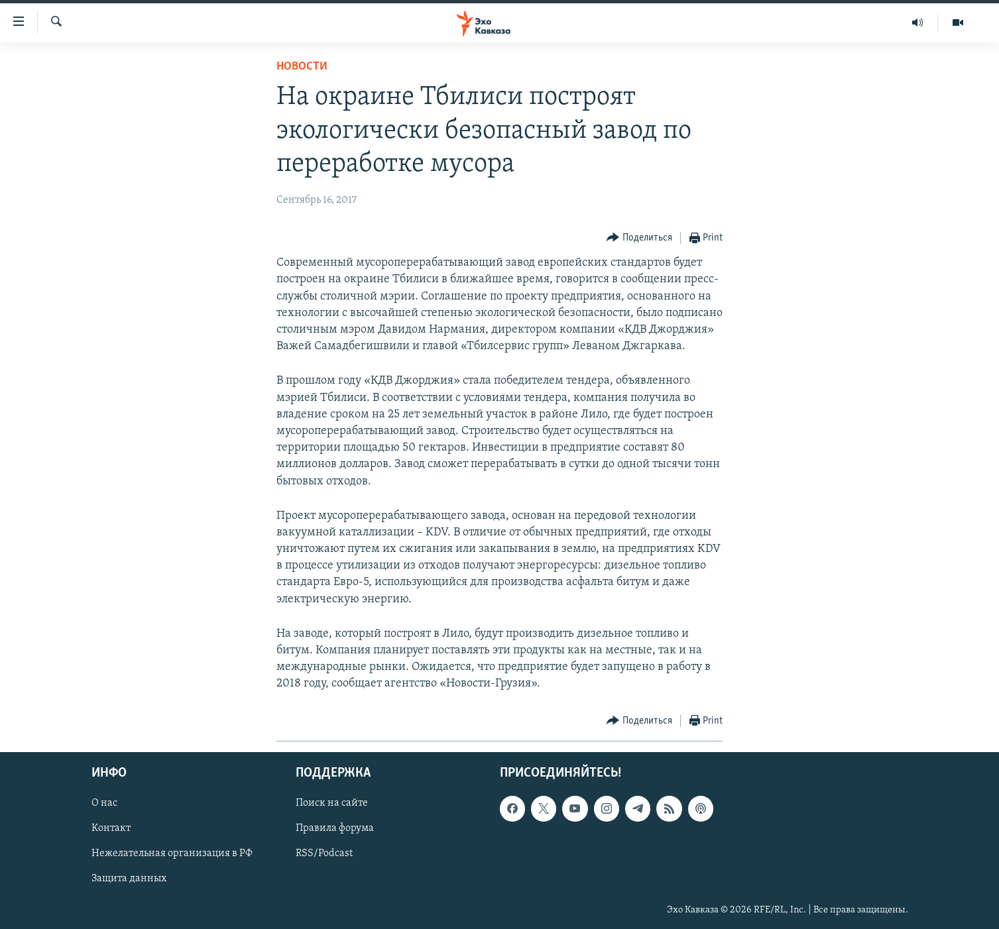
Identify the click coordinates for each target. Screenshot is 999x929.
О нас (104, 803)
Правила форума (335, 828)
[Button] (639, 238)
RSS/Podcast (324, 853)
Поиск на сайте (332, 803)
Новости (301, 66)
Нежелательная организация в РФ (172, 853)
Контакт (111, 828)
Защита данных (128, 878)
